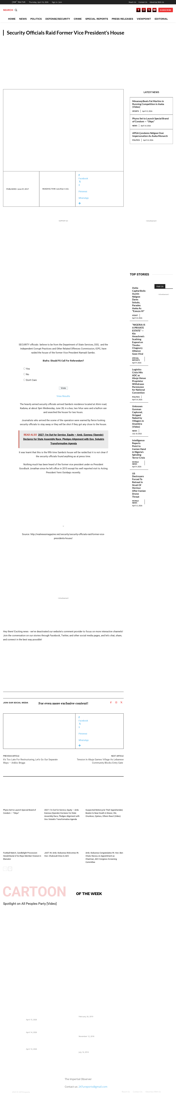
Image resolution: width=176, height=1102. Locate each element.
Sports (135, 111)
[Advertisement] (88, 59)
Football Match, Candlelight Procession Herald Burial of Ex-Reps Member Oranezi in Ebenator (22, 856)
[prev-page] (5, 869)
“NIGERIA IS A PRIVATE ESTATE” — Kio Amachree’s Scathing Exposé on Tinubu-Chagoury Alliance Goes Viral (138, 339)
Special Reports (136, 359)
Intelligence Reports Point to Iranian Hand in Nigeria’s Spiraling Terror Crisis (139, 449)
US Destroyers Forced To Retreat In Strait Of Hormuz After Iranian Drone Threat (139, 485)
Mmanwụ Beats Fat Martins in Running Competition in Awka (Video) (148, 104)
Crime (88, 806)
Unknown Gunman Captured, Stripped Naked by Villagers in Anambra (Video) (138, 416)
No (27, 374)
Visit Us (159, 286)
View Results (63, 396)
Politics (136, 140)
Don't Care (31, 380)
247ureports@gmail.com (93, 1086)
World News (135, 463)
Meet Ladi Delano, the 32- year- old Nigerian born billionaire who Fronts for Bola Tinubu (93, 1045)
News (167, 32)
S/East (135, 315)
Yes (28, 368)
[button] (10, 10)
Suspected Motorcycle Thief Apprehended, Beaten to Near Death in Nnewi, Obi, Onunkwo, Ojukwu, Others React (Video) (104, 813)
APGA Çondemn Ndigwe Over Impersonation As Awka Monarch (150, 134)
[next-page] (10, 869)
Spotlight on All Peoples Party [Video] (30, 904)
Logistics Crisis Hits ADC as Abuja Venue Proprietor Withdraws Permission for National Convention (139, 381)
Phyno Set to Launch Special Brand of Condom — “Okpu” (150, 120)
